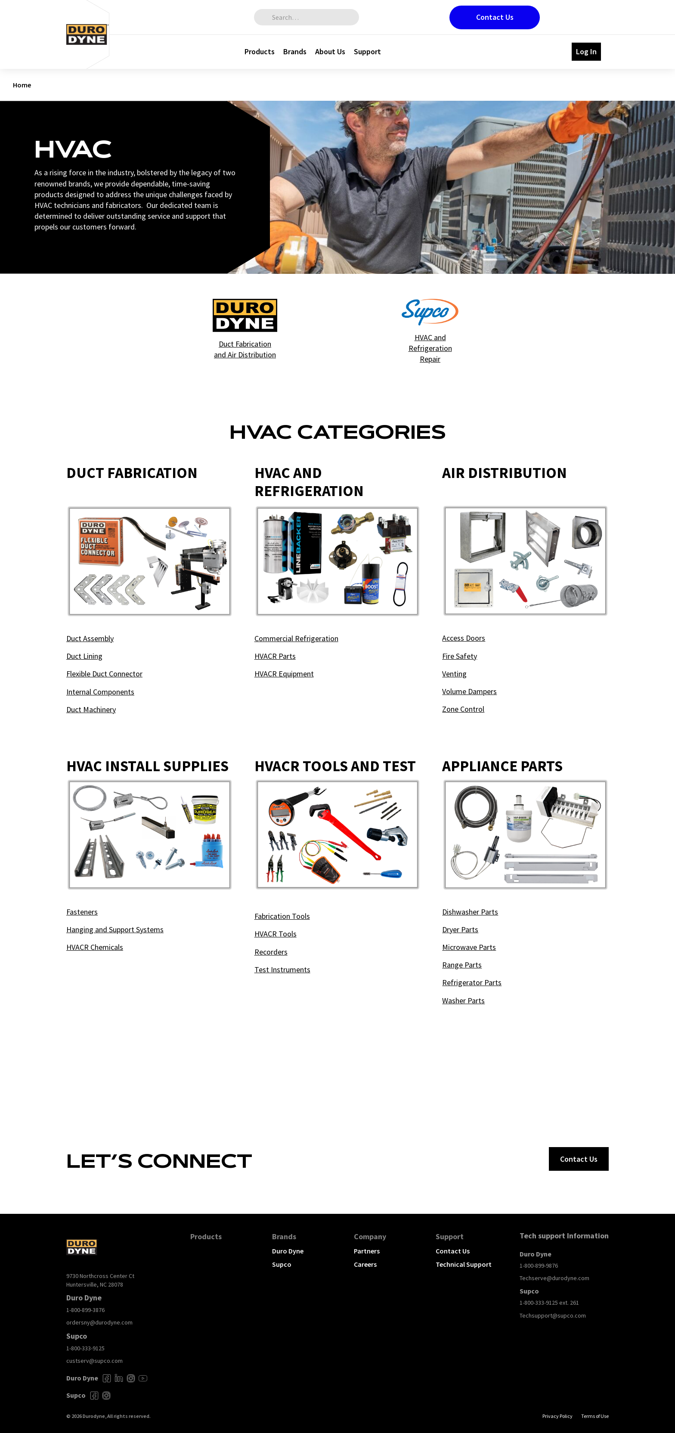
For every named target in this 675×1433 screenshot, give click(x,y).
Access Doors (463, 638)
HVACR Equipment (284, 674)
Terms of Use (595, 1416)
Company (370, 1236)
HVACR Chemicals (94, 947)
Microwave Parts (469, 947)
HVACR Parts (275, 656)
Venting (454, 674)
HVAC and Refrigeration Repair (430, 348)
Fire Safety (459, 656)
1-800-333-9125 (85, 1348)
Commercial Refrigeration (296, 638)
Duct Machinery (91, 709)
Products (260, 51)
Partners (367, 1251)
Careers (365, 1264)
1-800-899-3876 (85, 1310)
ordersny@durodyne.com (99, 1322)
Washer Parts (463, 1000)
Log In (586, 51)
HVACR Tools (275, 934)
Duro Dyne (287, 1251)
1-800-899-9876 (539, 1265)
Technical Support (464, 1264)
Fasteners (82, 912)
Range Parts (462, 965)
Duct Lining (84, 656)
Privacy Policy (557, 1416)
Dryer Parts (460, 929)
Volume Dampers (469, 691)
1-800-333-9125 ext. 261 (549, 1302)
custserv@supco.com (94, 1361)
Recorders (271, 952)
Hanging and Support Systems (115, 929)
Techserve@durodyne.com (554, 1278)
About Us (330, 51)
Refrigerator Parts (472, 982)
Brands (295, 51)
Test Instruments (282, 969)
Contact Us (495, 17)
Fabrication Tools (282, 916)
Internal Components (100, 692)
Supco (281, 1264)
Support (367, 51)
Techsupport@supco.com (553, 1315)
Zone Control (463, 709)
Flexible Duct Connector (104, 674)
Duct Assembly (90, 638)
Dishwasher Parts (470, 912)
